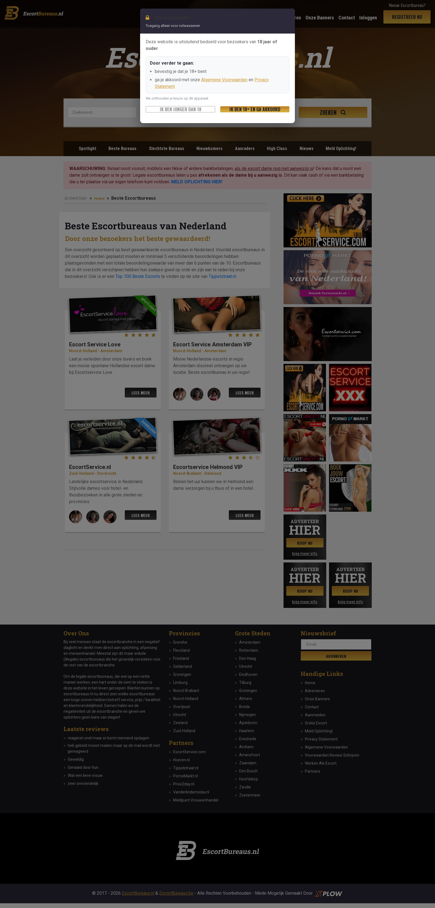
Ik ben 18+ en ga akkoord (254, 109)
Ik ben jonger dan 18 (180, 109)
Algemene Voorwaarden (224, 79)
